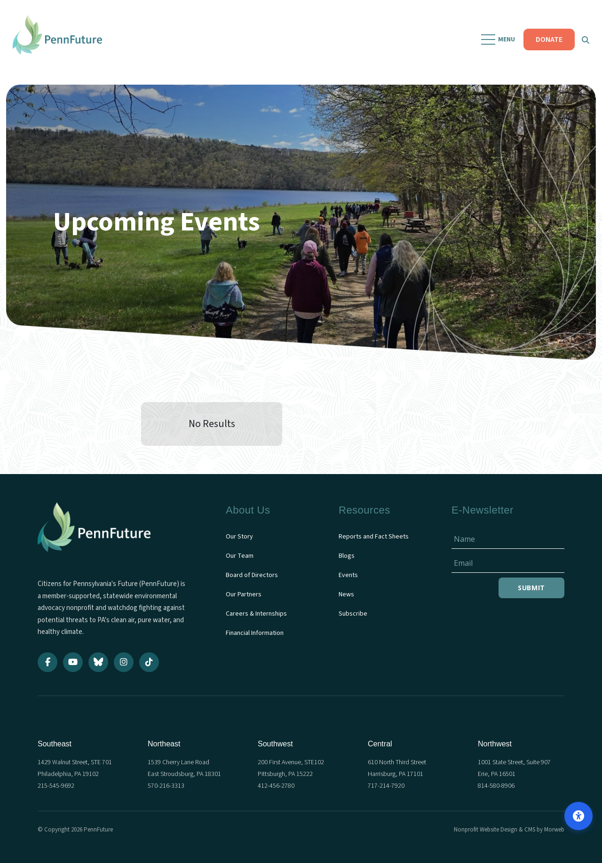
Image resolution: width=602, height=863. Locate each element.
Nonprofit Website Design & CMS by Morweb (509, 829)
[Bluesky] (98, 662)
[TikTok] (149, 662)
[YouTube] (73, 662)
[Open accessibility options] (578, 816)
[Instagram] (124, 662)
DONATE (547, 42)
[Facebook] (47, 662)
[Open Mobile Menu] (497, 42)
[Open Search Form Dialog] (584, 42)
